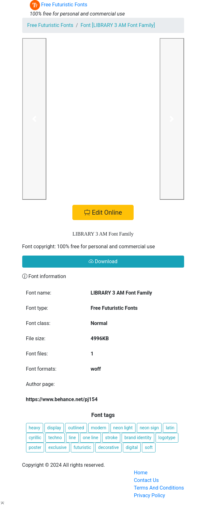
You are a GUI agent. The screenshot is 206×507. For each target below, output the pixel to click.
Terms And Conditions (159, 488)
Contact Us (146, 480)
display (54, 427)
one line (90, 437)
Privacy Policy (149, 495)
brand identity (137, 437)
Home (141, 473)
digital (132, 447)
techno (55, 437)
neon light (123, 427)
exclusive (57, 447)
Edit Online (103, 212)
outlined (76, 427)
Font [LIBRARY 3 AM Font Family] (118, 25)
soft (149, 447)
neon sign (149, 427)
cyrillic (35, 437)
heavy (34, 427)
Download (103, 261)
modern (98, 427)
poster (35, 447)
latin (170, 427)
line (72, 437)
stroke (111, 437)
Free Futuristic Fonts (50, 25)
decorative (108, 447)
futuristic (82, 447)
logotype (167, 437)
